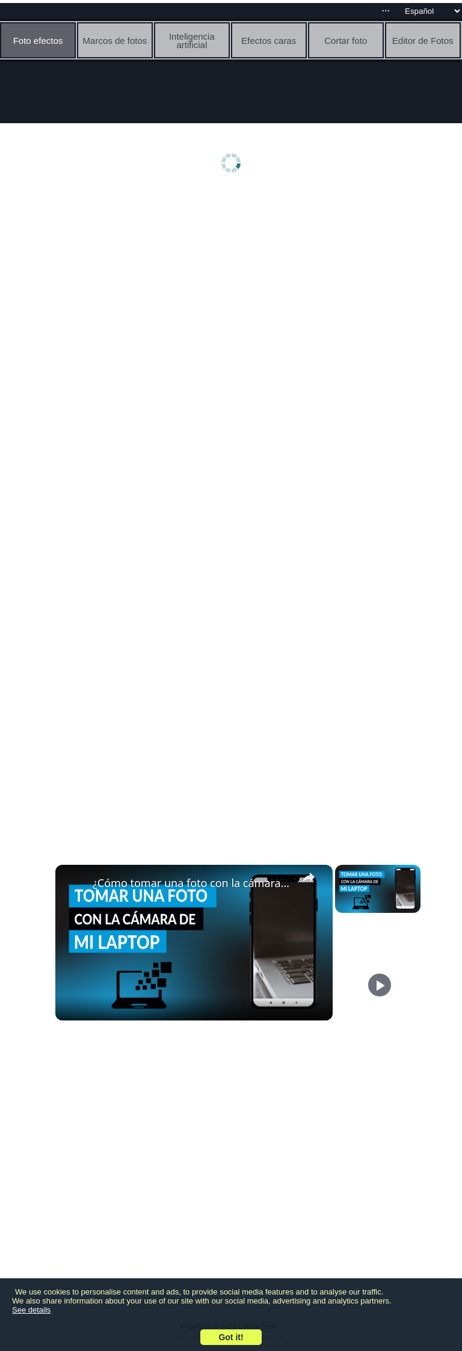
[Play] (380, 985)
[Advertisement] (234, 287)
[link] (75, 884)
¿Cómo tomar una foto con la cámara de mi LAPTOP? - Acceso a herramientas (192, 883)
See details (31, 1309)
